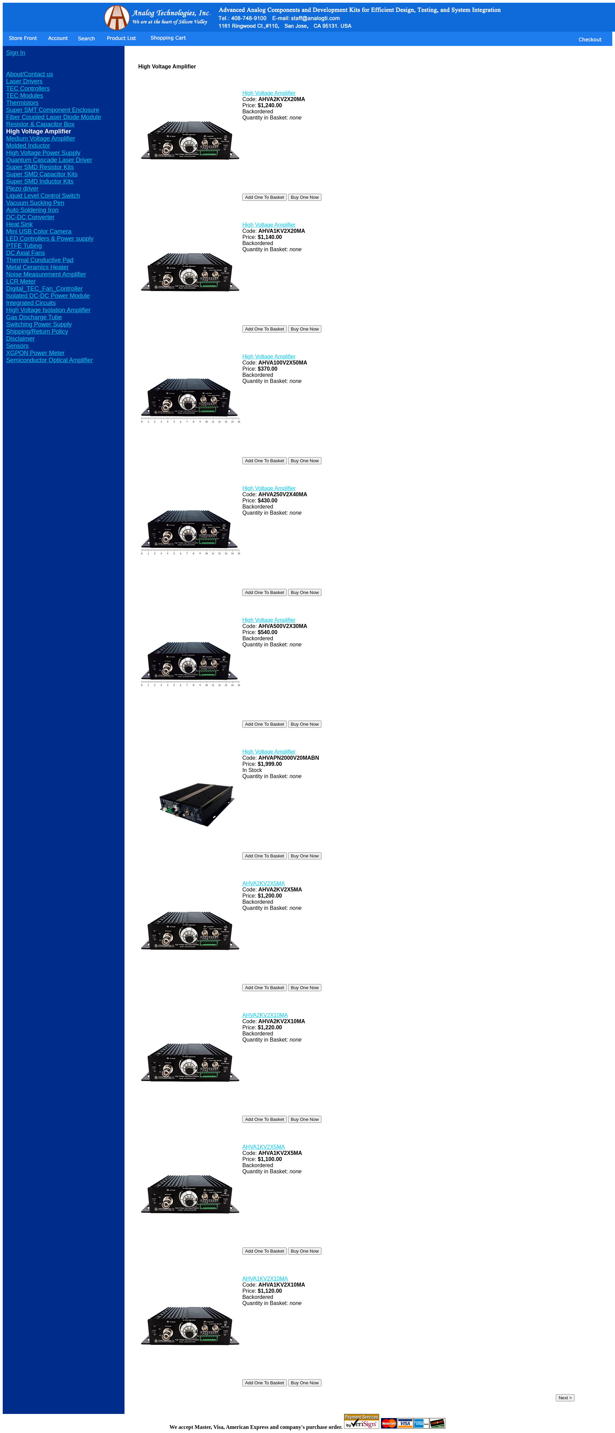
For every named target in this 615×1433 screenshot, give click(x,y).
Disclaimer (20, 338)
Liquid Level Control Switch (43, 195)
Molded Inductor (28, 145)
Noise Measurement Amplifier (46, 274)
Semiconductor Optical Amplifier (49, 360)
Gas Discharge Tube (34, 317)
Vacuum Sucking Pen (35, 202)
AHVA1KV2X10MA (265, 1279)
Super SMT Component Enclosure (52, 110)
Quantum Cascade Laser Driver (49, 160)
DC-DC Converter (30, 217)
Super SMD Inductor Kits (39, 181)
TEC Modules (24, 95)
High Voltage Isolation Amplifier (48, 310)
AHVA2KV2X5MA (263, 883)
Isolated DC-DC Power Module (48, 295)
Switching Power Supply (39, 324)
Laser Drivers (24, 81)
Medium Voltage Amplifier (40, 138)
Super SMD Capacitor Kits (42, 174)
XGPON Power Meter (35, 353)
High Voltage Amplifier (269, 93)
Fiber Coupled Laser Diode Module (53, 117)
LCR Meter (21, 281)
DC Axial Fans (25, 252)
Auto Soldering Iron (32, 210)
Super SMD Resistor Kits (40, 167)
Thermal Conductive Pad (39, 260)
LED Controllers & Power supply (50, 238)
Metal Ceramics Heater (37, 267)
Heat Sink (19, 224)
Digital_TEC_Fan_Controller (44, 288)
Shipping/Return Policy (37, 331)
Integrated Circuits (31, 303)
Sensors (17, 345)
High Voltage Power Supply (43, 152)
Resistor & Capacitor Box (40, 124)
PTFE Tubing (24, 245)
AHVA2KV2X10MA (265, 1015)
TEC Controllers (28, 88)
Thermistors (22, 102)
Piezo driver (22, 188)
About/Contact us (29, 74)
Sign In (15, 52)
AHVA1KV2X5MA (263, 1147)
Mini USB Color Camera (38, 231)
